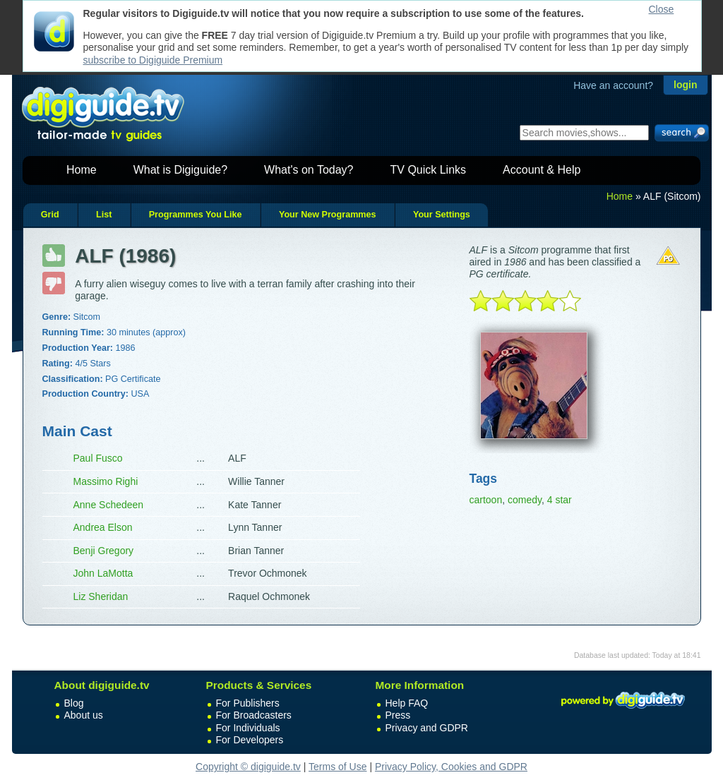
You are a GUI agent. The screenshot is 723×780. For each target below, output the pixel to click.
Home (81, 170)
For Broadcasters (254, 715)
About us (83, 715)
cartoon (486, 499)
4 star (559, 499)
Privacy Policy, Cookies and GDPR (451, 766)
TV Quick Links (428, 170)
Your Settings (441, 215)
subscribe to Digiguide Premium (153, 60)
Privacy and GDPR (427, 727)
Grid (50, 215)
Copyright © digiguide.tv (248, 766)
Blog (74, 703)
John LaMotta (103, 573)
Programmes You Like (195, 215)
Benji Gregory (103, 550)
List (104, 215)
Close (661, 9)
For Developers (250, 739)
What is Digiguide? (180, 170)
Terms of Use (337, 766)
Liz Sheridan (101, 596)
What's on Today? (308, 170)
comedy (525, 499)
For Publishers (248, 703)
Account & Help (541, 170)
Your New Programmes (327, 215)
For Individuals (248, 727)
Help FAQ (407, 703)
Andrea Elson (103, 527)
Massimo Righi (105, 481)
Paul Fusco (98, 458)
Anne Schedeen (108, 504)
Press (398, 715)
